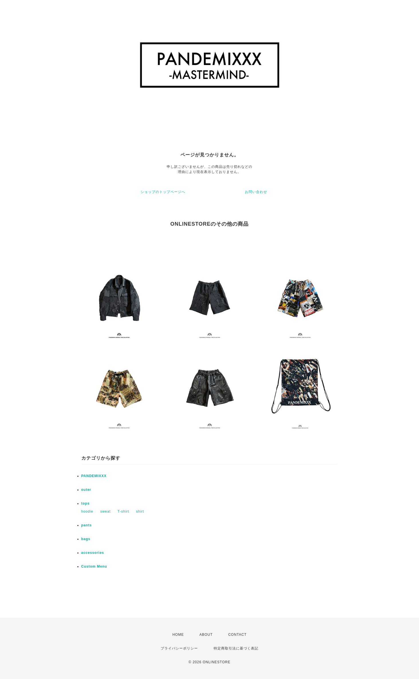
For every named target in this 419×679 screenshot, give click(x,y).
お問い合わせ (256, 192)
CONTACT (237, 635)
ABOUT (206, 635)
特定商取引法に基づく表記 (236, 648)
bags (86, 539)
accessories (92, 553)
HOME (178, 635)
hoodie (87, 511)
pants (86, 525)
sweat (105, 511)
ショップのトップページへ (163, 192)
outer (86, 490)
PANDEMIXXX (94, 476)
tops (85, 503)
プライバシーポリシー (179, 648)
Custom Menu (94, 566)
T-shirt (123, 511)
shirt (140, 511)
